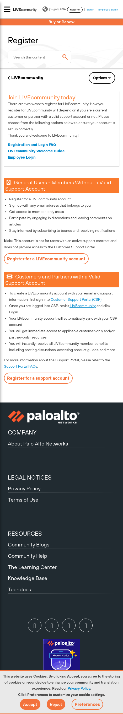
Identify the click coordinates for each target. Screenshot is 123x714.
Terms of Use (23, 500)
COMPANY (22, 432)
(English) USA (54, 9)
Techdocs (19, 589)
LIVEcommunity (27, 77)
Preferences (87, 704)
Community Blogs (28, 544)
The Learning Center (32, 567)
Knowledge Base (27, 578)
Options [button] (100, 78)
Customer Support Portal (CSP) (76, 299)
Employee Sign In (108, 9)
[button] (30, 704)
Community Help (27, 556)
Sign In (90, 9)
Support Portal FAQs (20, 366)
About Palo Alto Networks (38, 444)
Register (75, 9)
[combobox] (39, 57)
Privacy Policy (79, 688)
